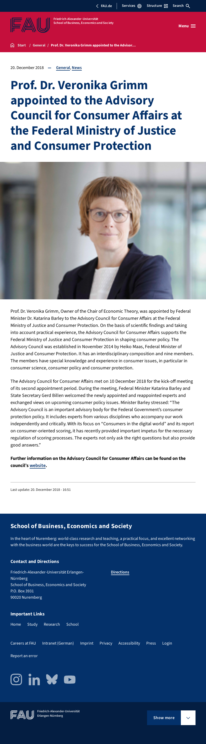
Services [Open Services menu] (132, 5)
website (38, 465)
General (63, 68)
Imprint (86, 643)
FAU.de (104, 6)
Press (151, 643)
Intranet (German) (58, 643)
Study (32, 624)
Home (15, 624)
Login (167, 643)
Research (52, 624)
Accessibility (129, 643)
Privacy (106, 643)
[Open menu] (187, 26)
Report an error (24, 656)
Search (181, 5)
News (77, 68)
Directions (120, 572)
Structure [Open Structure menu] (157, 5)
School (72, 624)
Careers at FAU (23, 643)
